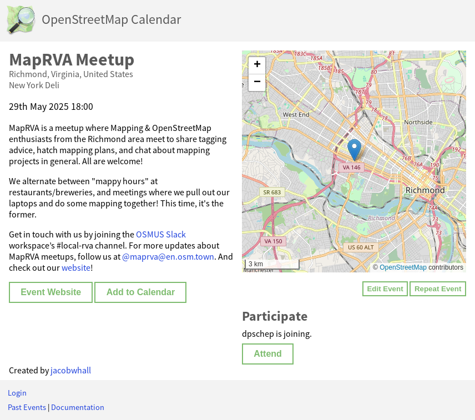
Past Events (27, 407)
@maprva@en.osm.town (168, 256)
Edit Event (385, 289)
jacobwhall (70, 370)
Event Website (51, 292)
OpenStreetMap (403, 267)
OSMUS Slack (161, 234)
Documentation (77, 407)
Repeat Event (438, 289)
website (76, 267)
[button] (354, 150)
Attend (268, 353)
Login (17, 393)
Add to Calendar (141, 292)
